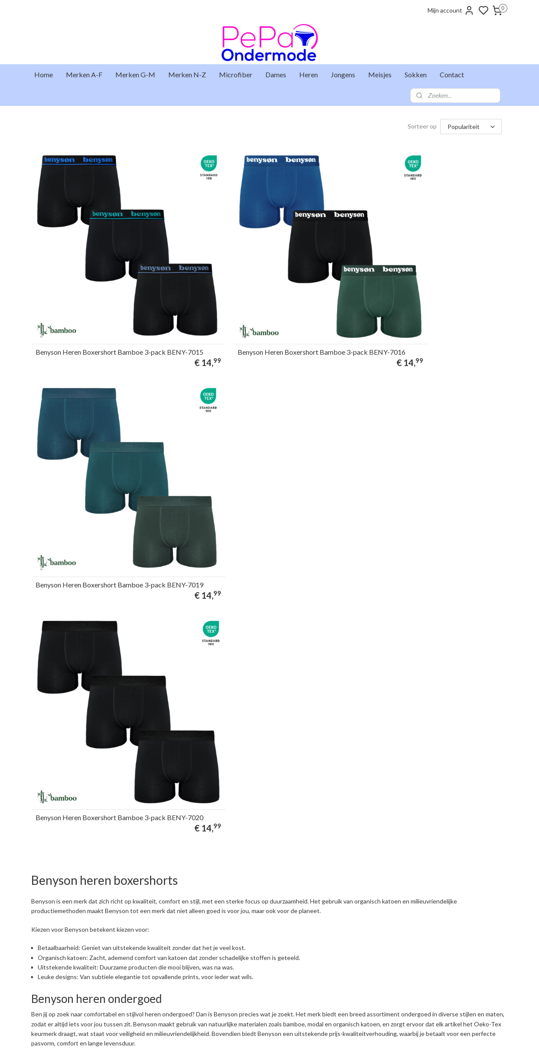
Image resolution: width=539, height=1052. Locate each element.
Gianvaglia (238, 956)
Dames (275, 74)
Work (232, 1001)
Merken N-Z (187, 74)
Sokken (416, 74)
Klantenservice (53, 928)
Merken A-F (84, 74)
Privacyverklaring (56, 982)
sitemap (301, 1036)
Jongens (343, 74)
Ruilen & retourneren (61, 919)
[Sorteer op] (471, 126)
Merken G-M (135, 74)
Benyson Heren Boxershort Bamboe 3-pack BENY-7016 (262, 309)
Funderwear (240, 937)
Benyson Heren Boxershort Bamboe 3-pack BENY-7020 (100, 501)
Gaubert (236, 946)
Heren (308, 74)
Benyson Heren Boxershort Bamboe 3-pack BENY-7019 (424, 309)
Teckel (233, 982)
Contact (452, 74)
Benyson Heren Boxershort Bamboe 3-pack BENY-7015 (100, 309)
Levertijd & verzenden (62, 910)
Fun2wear (238, 928)
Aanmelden (343, 930)
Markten (45, 956)
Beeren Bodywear (248, 910)
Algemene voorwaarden (65, 973)
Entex (232, 919)
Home (43, 74)
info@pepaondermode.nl (161, 946)
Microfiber (235, 74)
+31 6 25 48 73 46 (182, 956)
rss (316, 1036)
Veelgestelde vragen (60, 937)
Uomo (233, 992)
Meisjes (380, 74)
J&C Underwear (245, 964)
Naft (230, 973)
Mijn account (451, 10)
